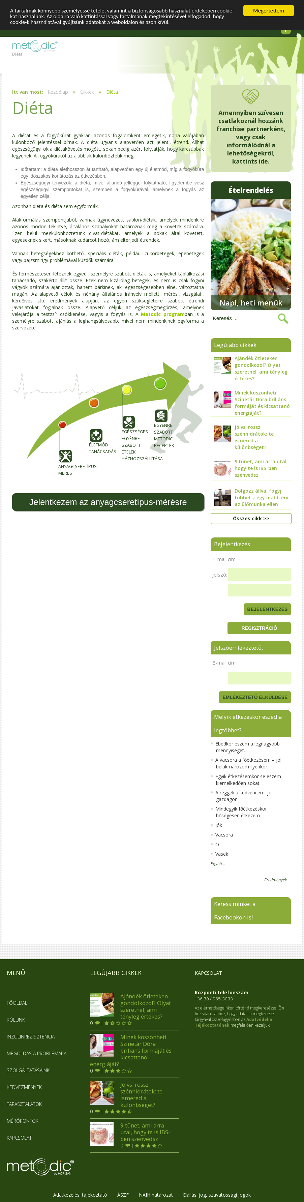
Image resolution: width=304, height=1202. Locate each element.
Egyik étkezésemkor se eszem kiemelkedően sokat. (246, 779)
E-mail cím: (224, 558)
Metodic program (163, 314)
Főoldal (17, 1002)
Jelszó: (219, 573)
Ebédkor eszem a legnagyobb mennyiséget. (245, 746)
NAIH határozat (156, 1194)
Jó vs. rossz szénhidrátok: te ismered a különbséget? (126, 1094)
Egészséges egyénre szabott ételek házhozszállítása (128, 423)
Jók (216, 824)
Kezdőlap (58, 92)
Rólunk (16, 1019)
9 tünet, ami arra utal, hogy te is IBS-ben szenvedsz (130, 1131)
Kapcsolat (19, 1137)
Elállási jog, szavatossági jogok (217, 1194)
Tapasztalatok (24, 1103)
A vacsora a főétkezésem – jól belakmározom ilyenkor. (246, 762)
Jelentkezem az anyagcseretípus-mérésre (108, 502)
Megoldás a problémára (36, 1053)
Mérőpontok (22, 1120)
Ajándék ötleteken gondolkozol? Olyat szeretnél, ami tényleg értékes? (130, 1005)
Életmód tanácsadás (95, 426)
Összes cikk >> (251, 518)
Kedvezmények (24, 1086)
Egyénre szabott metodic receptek (161, 412)
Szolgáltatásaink (28, 1069)
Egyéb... (218, 863)
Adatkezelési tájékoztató (80, 1194)
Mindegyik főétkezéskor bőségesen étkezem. (239, 811)
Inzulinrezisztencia (31, 1036)
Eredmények (275, 879)
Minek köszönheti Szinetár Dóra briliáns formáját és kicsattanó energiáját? (131, 1050)
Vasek (219, 853)
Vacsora (222, 834)
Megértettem (268, 10)
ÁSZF (123, 1194)
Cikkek (87, 92)
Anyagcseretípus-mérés (65, 448)
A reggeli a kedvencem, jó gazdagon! (241, 795)
